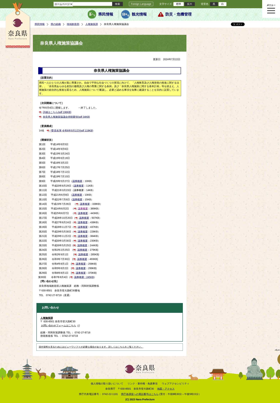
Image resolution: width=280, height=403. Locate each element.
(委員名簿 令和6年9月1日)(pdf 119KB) (72, 130)
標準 (178, 3)
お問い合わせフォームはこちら (60, 325)
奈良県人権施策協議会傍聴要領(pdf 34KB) (66, 116)
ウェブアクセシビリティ (175, 383)
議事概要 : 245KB (84, 277)
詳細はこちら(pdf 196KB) (57, 112)
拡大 (189, 3)
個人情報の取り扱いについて (107, 383)
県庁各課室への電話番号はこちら (140, 394)
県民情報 (105, 14)
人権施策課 (91, 24)
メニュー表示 (271, 9)
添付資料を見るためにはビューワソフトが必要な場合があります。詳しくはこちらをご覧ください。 (91, 347)
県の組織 (56, 24)
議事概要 (77, 181)
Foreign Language (141, 3)
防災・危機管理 (178, 14)
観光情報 (139, 14)
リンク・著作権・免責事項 (143, 383)
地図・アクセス (166, 388)
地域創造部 (73, 24)
